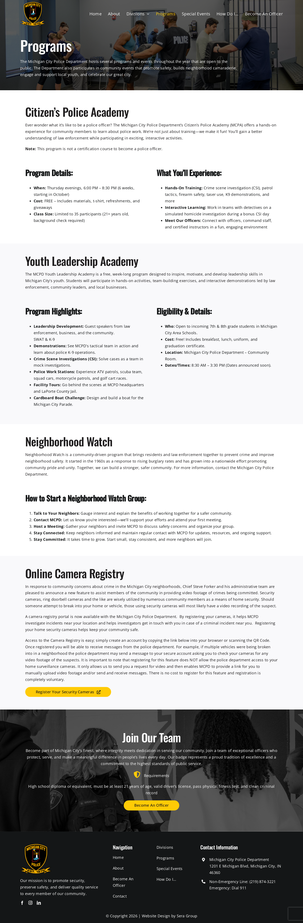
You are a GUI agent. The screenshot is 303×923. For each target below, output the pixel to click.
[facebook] (22, 903)
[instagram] (30, 903)
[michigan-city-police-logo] (32, 4)
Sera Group (187, 915)
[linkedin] (39, 903)
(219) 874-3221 (263, 881)
